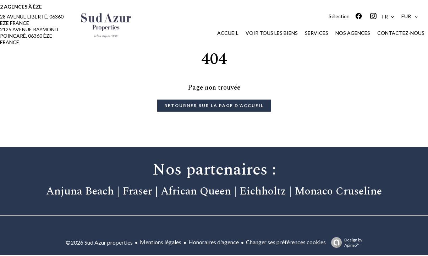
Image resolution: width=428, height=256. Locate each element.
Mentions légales (160, 242)
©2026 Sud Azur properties (99, 242)
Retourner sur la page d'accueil (214, 105)
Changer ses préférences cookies (286, 242)
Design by (345, 242)
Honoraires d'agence (213, 242)
